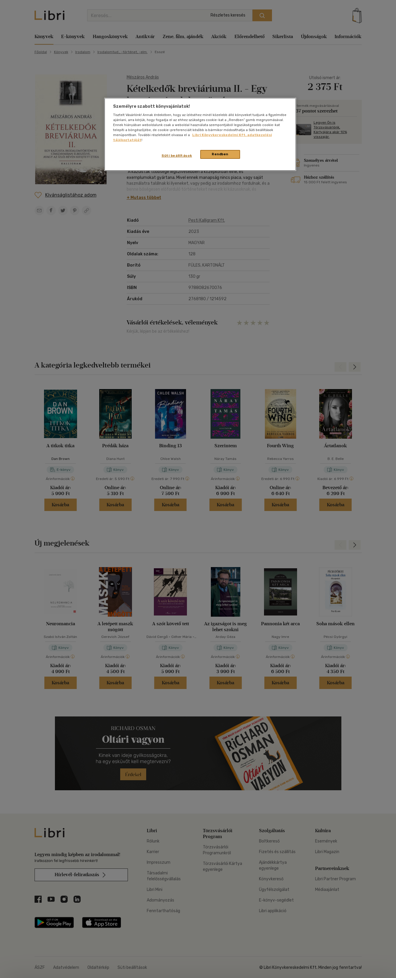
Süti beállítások (177, 156)
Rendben (220, 154)
